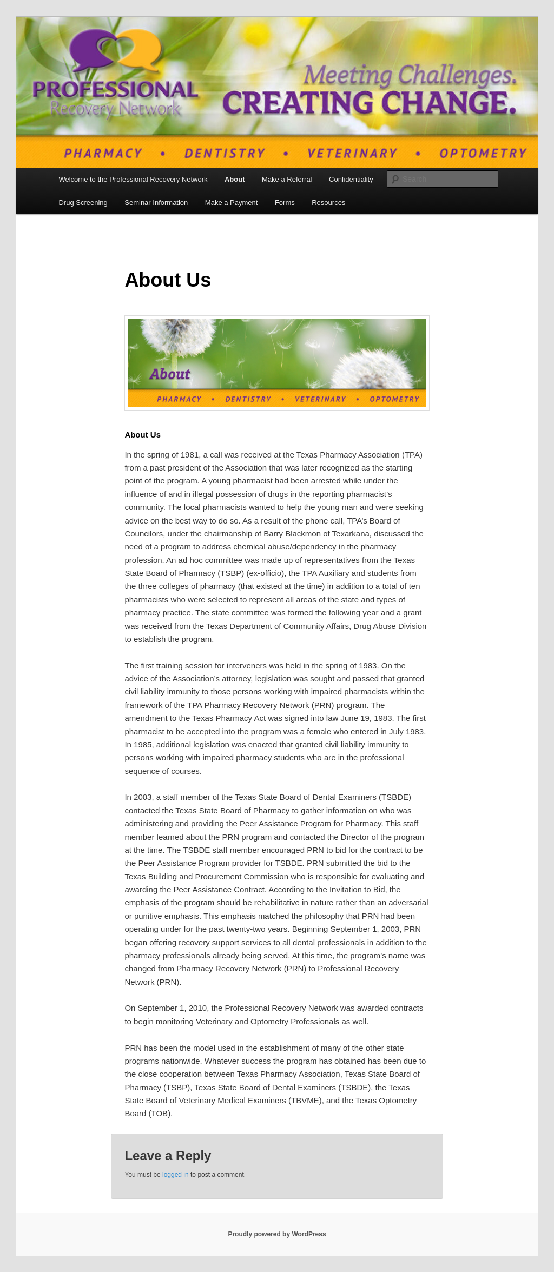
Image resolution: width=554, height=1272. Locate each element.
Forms (285, 202)
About (235, 179)
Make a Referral (287, 179)
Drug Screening (82, 202)
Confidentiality (351, 179)
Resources (328, 202)
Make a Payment (231, 202)
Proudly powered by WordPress (277, 1234)
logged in (175, 1174)
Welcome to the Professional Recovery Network (132, 179)
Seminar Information (156, 202)
